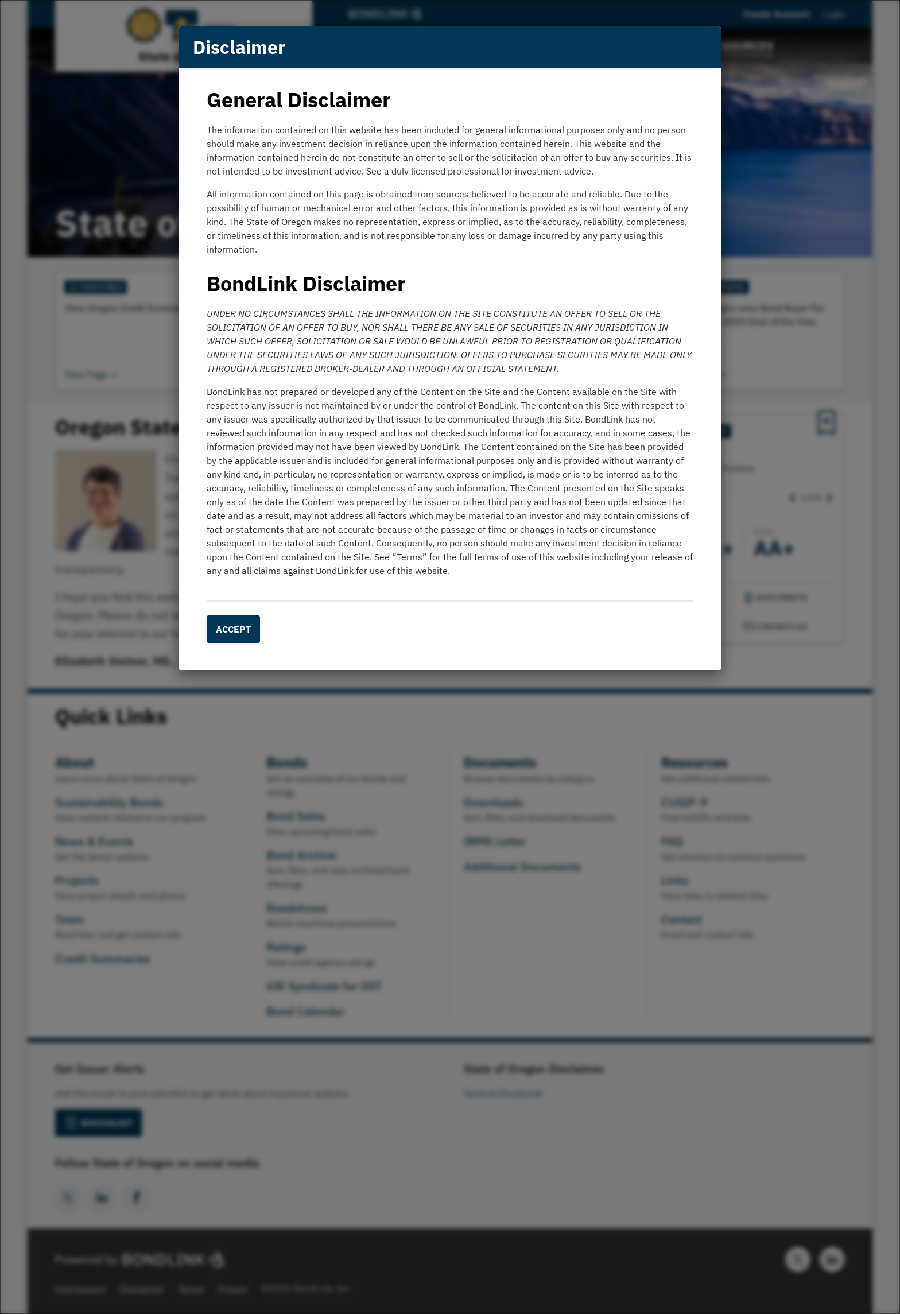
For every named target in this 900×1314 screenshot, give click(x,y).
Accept (233, 629)
